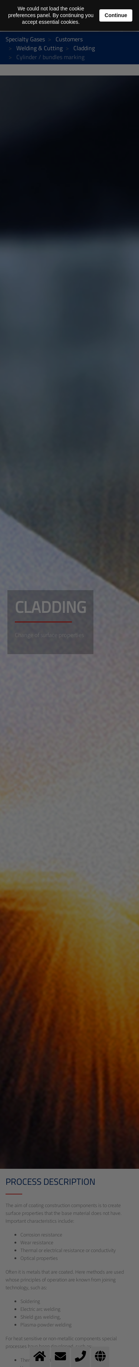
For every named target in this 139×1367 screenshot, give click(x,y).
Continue (116, 15)
